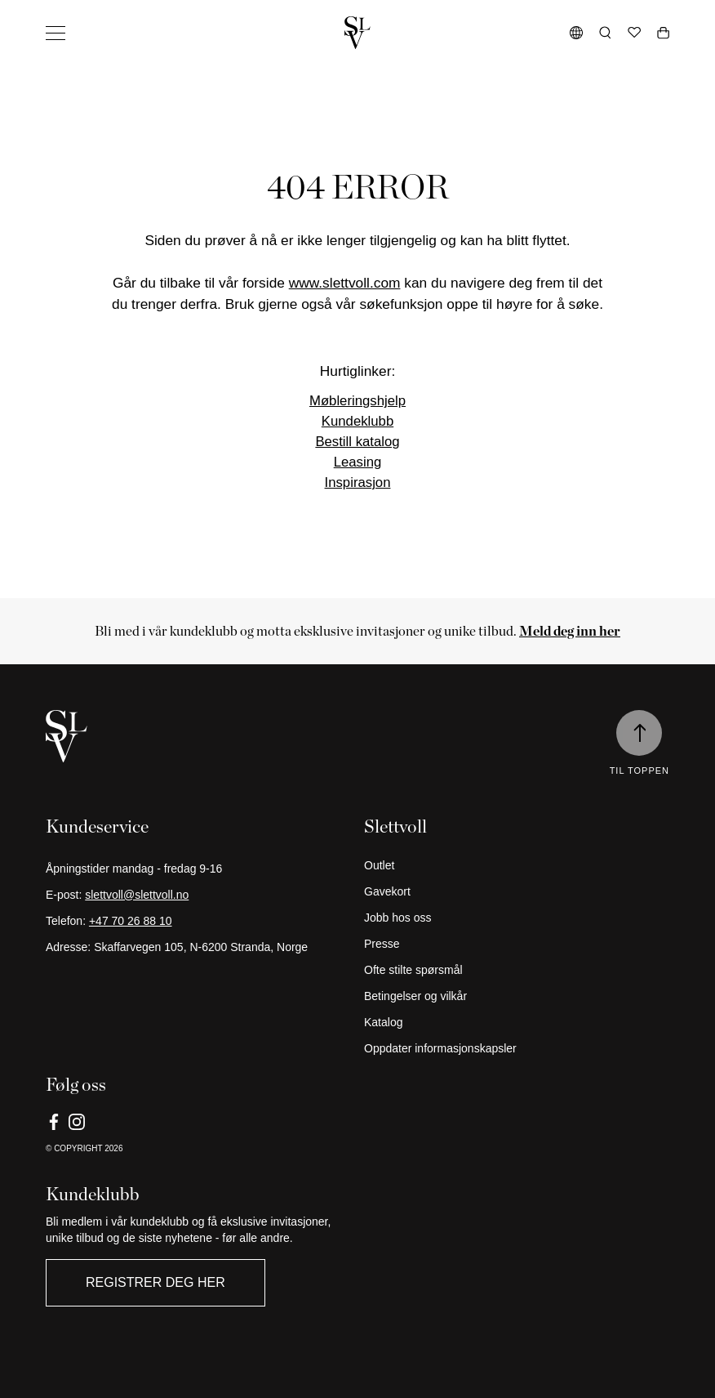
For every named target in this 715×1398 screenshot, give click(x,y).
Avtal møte (67, 1378)
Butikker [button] (65, 309)
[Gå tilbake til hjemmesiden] (357, 1350)
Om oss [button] (64, 395)
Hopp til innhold (50, 13)
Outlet (55, 445)
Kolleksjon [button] (70, 101)
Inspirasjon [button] (72, 210)
